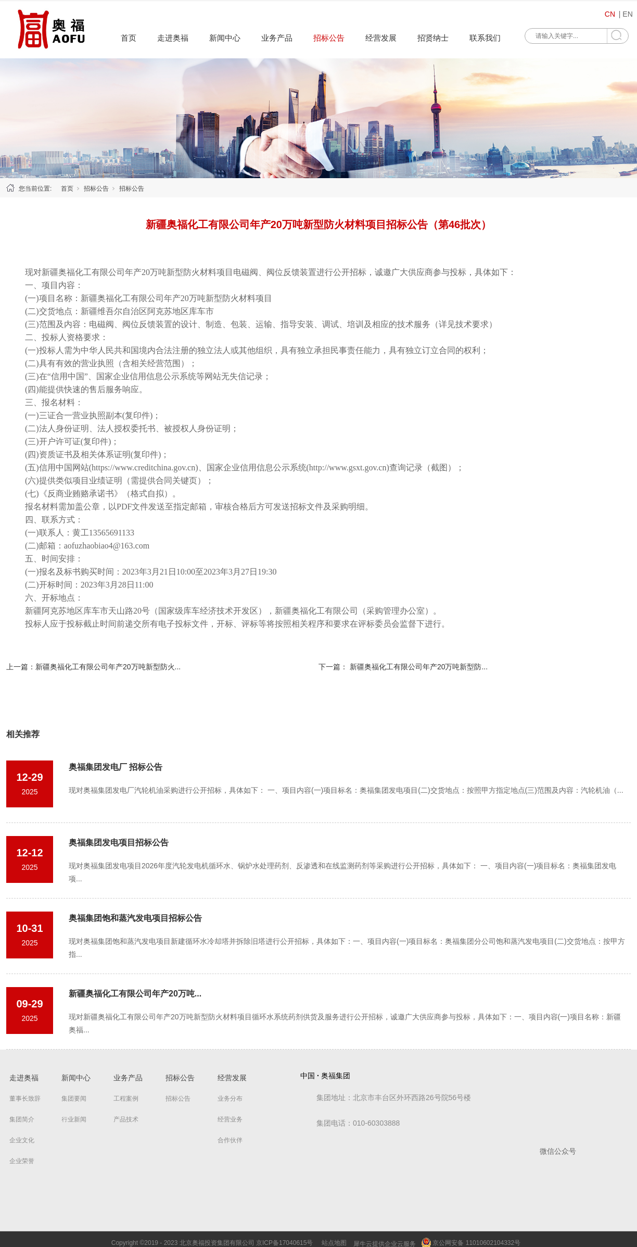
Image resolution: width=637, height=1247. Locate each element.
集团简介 (21, 1119)
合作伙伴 (230, 1140)
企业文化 (21, 1140)
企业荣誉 (21, 1161)
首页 (128, 37)
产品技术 (125, 1119)
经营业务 (230, 1119)
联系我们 (485, 37)
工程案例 (125, 1098)
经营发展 (381, 37)
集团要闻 (73, 1098)
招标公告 (329, 37)
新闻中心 (224, 37)
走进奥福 (172, 37)
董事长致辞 (25, 1098)
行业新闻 (73, 1119)
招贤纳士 (433, 37)
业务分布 (230, 1098)
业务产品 (276, 37)
